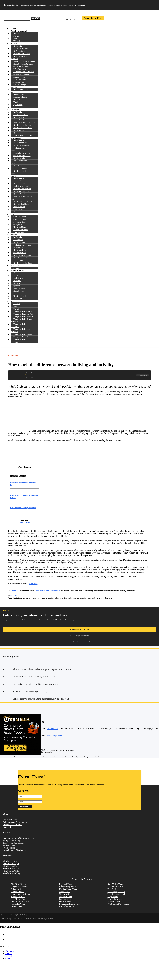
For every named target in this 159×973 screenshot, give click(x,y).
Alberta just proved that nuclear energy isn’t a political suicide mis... (43, 669)
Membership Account (12, 868)
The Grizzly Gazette (116, 891)
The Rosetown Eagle (117, 894)
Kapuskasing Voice (67, 887)
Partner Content (10, 845)
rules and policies (54, 735)
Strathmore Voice (115, 887)
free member (52, 728)
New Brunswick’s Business (19, 57)
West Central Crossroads (118, 904)
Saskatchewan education (23, 135)
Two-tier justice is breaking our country (30, 691)
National (13, 356)
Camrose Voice (17, 891)
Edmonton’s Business (20, 894)
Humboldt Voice (18, 904)
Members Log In (10, 861)
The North (17, 299)
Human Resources (20, 89)
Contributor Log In (11, 863)
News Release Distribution (14, 850)
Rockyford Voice (66, 906)
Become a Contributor (77, 6)
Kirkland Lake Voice (68, 889)
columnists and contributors (48, 591)
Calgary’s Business (19, 887)
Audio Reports (9, 848)
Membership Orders (11, 871)
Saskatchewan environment (18, 149)
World (15, 342)
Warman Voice (114, 901)
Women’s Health (20, 212)
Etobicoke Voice (18, 896)
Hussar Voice (16, 906)
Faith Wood (29, 373)
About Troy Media (48, 6)
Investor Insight (19, 84)
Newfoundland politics (22, 263)
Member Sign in (72, 20)
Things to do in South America (21, 330)
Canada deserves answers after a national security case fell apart (41, 699)
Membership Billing (11, 873)
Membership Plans (11, 866)
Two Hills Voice (115, 899)
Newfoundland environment (18, 172)
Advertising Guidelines (45, 919)
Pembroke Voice (66, 899)
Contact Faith (24, 522)
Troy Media (14, 595)
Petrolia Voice (65, 901)
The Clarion (113, 889)
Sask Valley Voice (115, 884)
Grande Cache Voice (20, 901)
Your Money (18, 232)
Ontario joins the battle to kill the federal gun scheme (36, 684)
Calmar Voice (17, 889)
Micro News (64, 891)
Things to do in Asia (21, 339)
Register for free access (79, 629)
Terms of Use (17, 919)
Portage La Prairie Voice (69, 904)
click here (33, 583)
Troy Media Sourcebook (13, 843)
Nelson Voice (65, 894)
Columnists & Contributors (15, 822)
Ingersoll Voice (65, 884)
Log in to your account (79, 636)
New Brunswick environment (19, 162)
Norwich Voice (65, 896)
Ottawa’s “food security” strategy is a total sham (34, 677)
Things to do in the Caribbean (20, 325)
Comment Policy (30, 919)
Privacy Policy (6, 919)
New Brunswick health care (21, 197)
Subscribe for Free (93, 18)
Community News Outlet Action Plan (19, 838)
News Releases (61, 6)
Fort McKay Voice (19, 899)
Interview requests (31, 375)
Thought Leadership (11, 840)
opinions (16, 591)
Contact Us (8, 827)
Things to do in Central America (21, 320)
